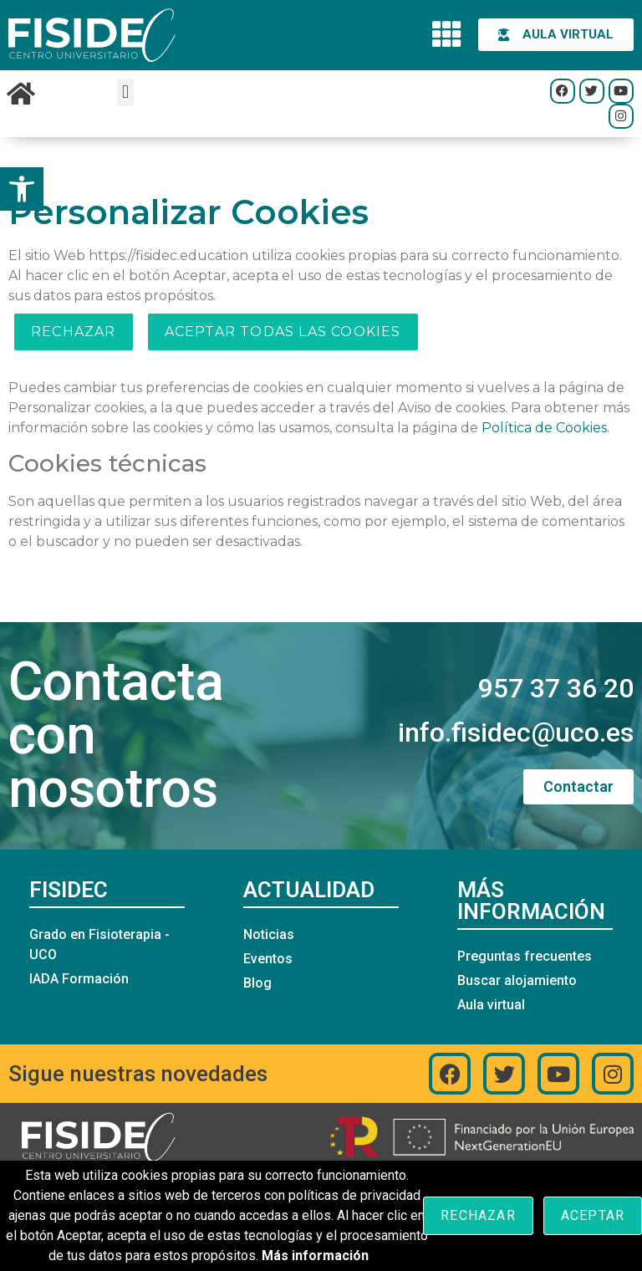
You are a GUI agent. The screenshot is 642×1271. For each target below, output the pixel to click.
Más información (315, 1255)
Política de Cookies (544, 428)
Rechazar (73, 331)
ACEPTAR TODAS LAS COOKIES (283, 331)
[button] (21, 189)
